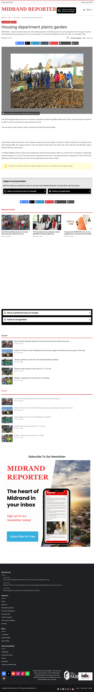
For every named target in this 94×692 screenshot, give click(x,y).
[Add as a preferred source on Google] (66, 10)
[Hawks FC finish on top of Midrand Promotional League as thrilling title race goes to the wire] (7, 353)
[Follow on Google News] (69, 191)
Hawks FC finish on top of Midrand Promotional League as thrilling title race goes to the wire (49, 350)
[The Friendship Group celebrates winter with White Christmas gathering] (47, 222)
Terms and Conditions (8, 620)
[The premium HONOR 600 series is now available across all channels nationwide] (78, 222)
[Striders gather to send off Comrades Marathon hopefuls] (7, 362)
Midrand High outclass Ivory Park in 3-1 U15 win (32, 369)
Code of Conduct (7, 617)
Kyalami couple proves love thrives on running (31, 378)
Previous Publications (8, 611)
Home (4, 17)
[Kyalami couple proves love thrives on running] (7, 381)
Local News (5, 634)
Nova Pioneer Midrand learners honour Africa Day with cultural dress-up (41, 341)
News (10, 17)
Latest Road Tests (7, 655)
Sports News (5, 641)
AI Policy (4, 623)
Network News (6, 638)
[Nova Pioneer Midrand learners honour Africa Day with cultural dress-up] (16, 222)
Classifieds (5, 652)
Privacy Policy (6, 614)
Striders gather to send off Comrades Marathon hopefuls (36, 360)
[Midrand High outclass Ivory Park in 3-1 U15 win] (7, 371)
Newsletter (5, 661)
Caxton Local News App (9, 664)
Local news (16, 17)
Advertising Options (8, 608)
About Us (4, 604)
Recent (4, 391)
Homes (4, 658)
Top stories (84, 688)
